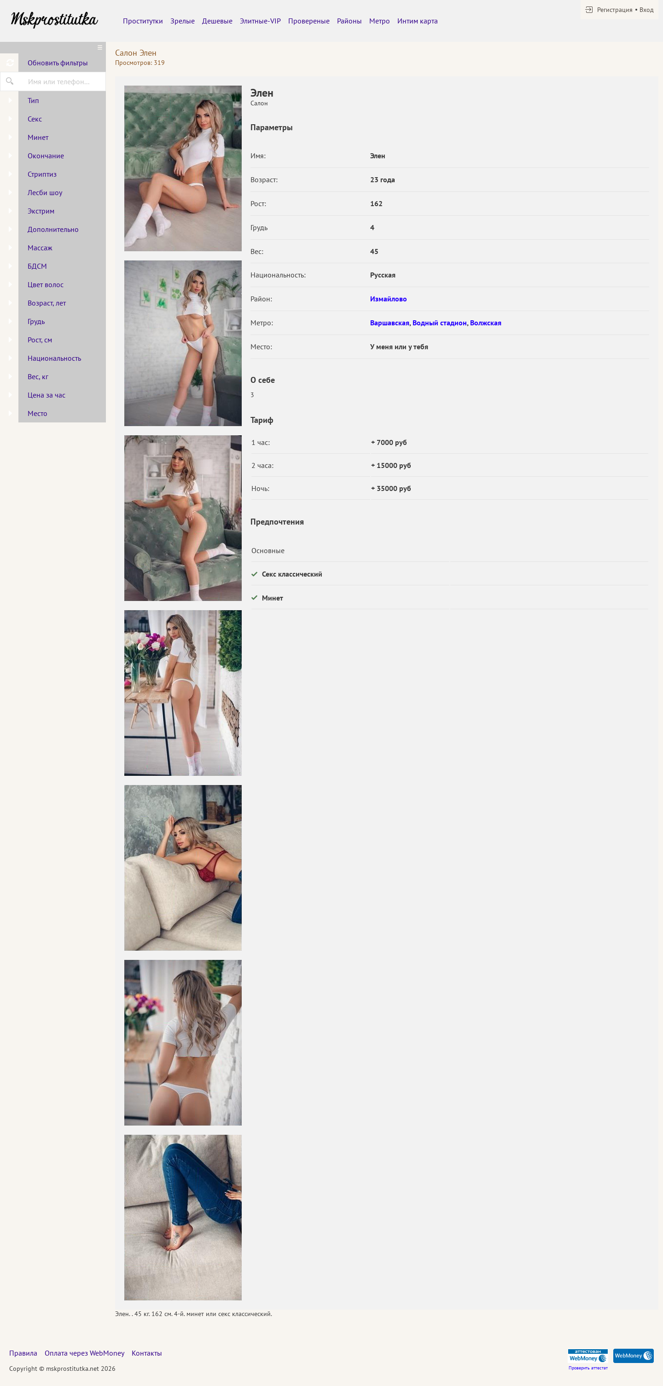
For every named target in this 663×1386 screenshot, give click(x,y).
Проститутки (143, 20)
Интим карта (417, 20)
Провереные (309, 20)
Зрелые (182, 20)
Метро (379, 20)
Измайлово (388, 298)
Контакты (147, 1352)
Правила (23, 1352)
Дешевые (217, 20)
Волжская (485, 322)
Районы (349, 20)
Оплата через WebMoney (84, 1352)
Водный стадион (440, 322)
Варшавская (389, 322)
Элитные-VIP (260, 20)
